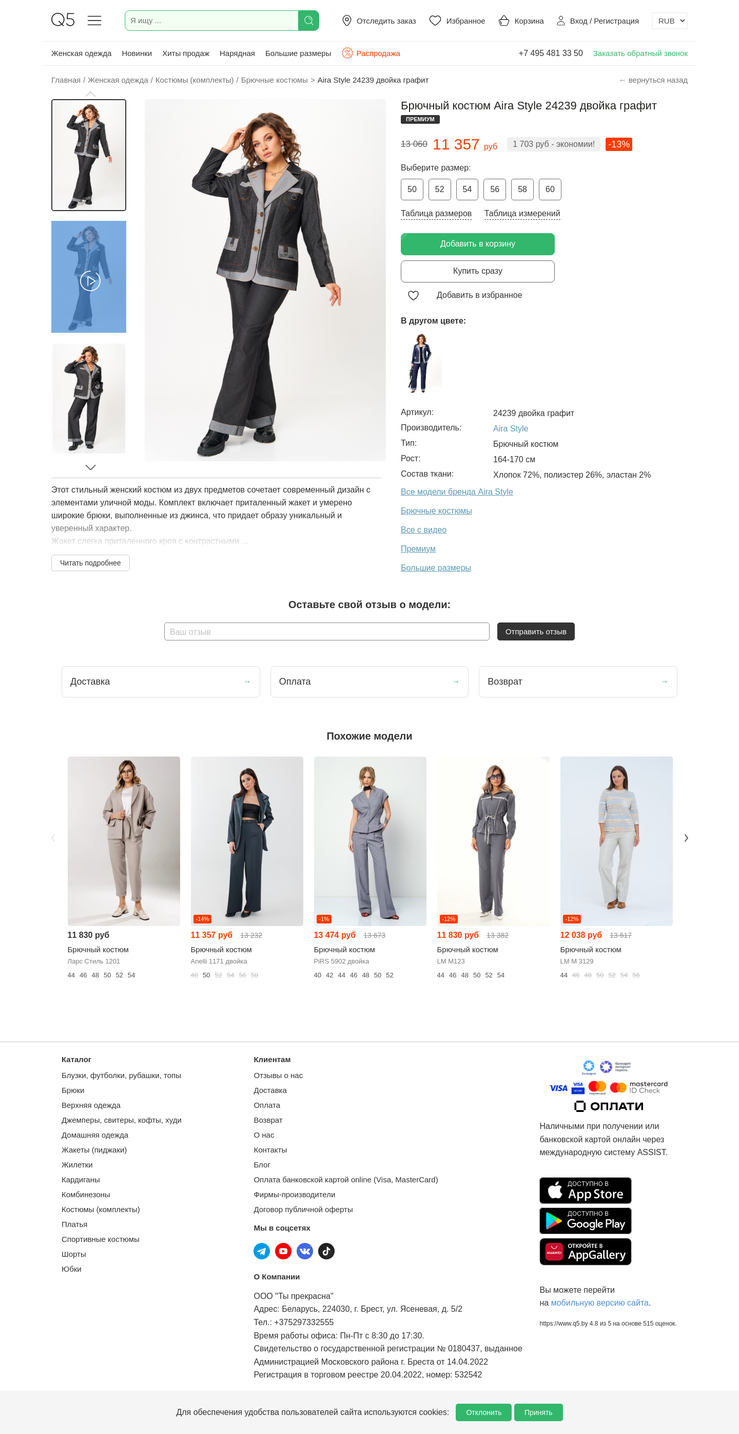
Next (686, 838)
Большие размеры (298, 53)
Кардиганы (81, 1179)
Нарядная (237, 53)
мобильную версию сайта (600, 1302)
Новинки (137, 53)
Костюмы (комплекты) (101, 1209)
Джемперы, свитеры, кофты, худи (122, 1120)
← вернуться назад (653, 80)
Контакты (270, 1149)
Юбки (72, 1269)
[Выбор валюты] (670, 20)
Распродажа (370, 53)
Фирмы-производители (294, 1194)
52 (439, 189)
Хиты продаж (185, 53)
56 (494, 189)
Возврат (268, 1120)
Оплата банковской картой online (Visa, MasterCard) (346, 1179)
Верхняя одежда (91, 1105)
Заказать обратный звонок (640, 53)
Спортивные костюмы (101, 1239)
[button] (90, 94)
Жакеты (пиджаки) (94, 1149)
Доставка (270, 1090)
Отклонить (483, 1412)
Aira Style (510, 428)
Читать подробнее (90, 563)
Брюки (73, 1090)
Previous (53, 838)
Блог (262, 1164)
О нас (264, 1134)
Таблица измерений (522, 213)
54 (467, 189)
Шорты (74, 1254)
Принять (538, 1412)
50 (412, 189)
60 (550, 189)
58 (522, 189)
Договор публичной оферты (303, 1209)
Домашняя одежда (95, 1134)
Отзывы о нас (278, 1075)
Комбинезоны (86, 1194)
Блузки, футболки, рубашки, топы (121, 1075)
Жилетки (77, 1164)
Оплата (267, 1105)
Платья (74, 1224)
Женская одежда (81, 53)
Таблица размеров (436, 213)
